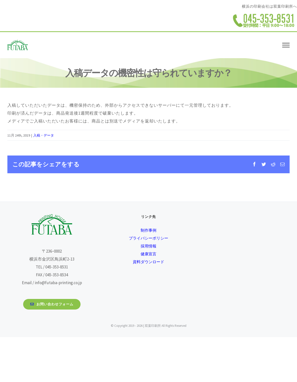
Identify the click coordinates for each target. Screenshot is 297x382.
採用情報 (148, 245)
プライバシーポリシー (148, 238)
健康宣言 (148, 253)
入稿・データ (43, 135)
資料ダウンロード (148, 261)
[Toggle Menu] (286, 45)
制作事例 (148, 230)
